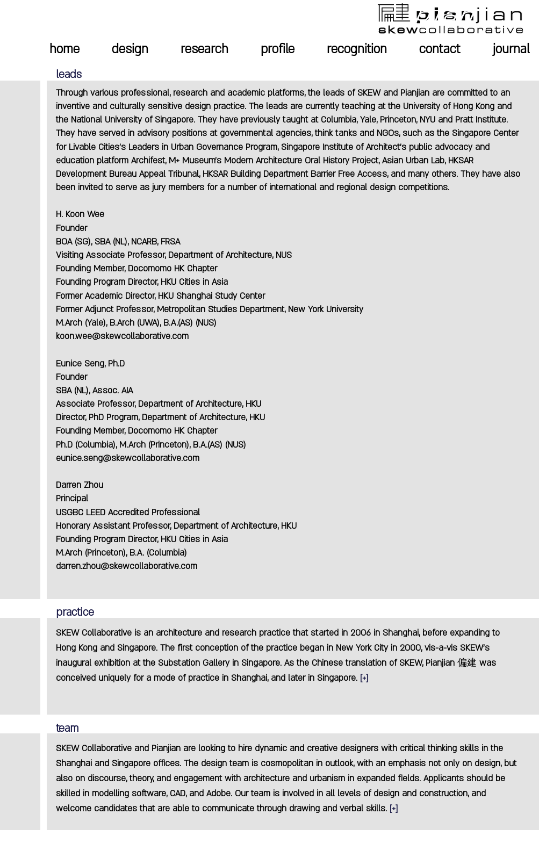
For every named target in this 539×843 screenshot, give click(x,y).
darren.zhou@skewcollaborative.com (126, 566)
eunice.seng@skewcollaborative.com (127, 458)
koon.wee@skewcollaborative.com (122, 336)
